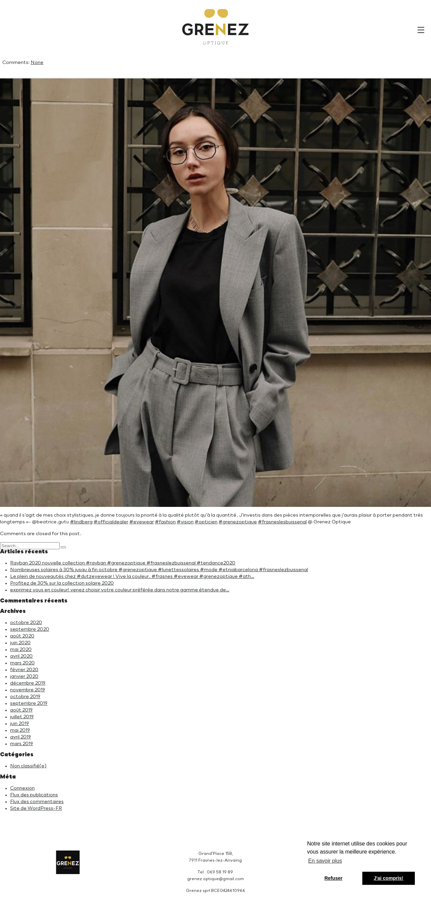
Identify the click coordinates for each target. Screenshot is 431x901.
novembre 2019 (27, 690)
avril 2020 (21, 656)
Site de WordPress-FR (36, 808)
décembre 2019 (27, 683)
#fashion (165, 522)
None (37, 62)
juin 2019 (19, 723)
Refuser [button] (333, 878)
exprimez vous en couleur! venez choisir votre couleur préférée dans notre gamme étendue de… (119, 590)
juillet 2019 (22, 717)
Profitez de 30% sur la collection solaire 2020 (62, 583)
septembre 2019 (28, 703)
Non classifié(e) (28, 766)
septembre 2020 (29, 629)
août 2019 (21, 710)
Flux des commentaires (37, 801)
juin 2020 (20, 642)
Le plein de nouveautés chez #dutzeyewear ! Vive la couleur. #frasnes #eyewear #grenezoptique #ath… (132, 576)
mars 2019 (21, 743)
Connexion (22, 788)
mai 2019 (20, 730)
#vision (185, 522)
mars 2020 (22, 663)
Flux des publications (34, 795)
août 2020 (22, 636)
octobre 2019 (25, 696)
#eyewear (141, 522)
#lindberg (81, 522)
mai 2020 (21, 649)
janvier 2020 (24, 676)
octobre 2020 (26, 622)
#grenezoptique (238, 522)
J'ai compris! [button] (388, 878)
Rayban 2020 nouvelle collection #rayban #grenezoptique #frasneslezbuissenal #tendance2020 (122, 563)
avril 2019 (20, 737)
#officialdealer (111, 522)
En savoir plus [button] (325, 861)
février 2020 (24, 669)
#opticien (206, 522)
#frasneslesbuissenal (282, 522)
